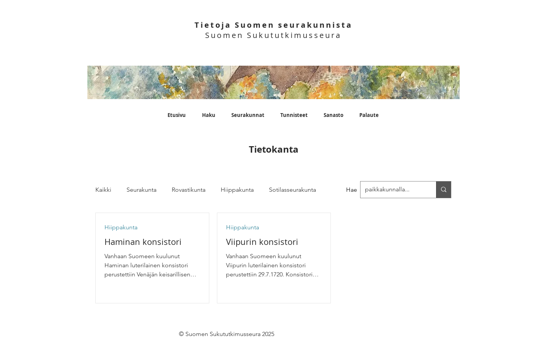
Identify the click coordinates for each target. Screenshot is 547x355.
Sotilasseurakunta (292, 189)
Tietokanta (274, 149)
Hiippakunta (237, 189)
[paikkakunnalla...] (443, 189)
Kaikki (103, 189)
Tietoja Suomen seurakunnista (273, 25)
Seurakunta (141, 189)
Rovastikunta (189, 189)
